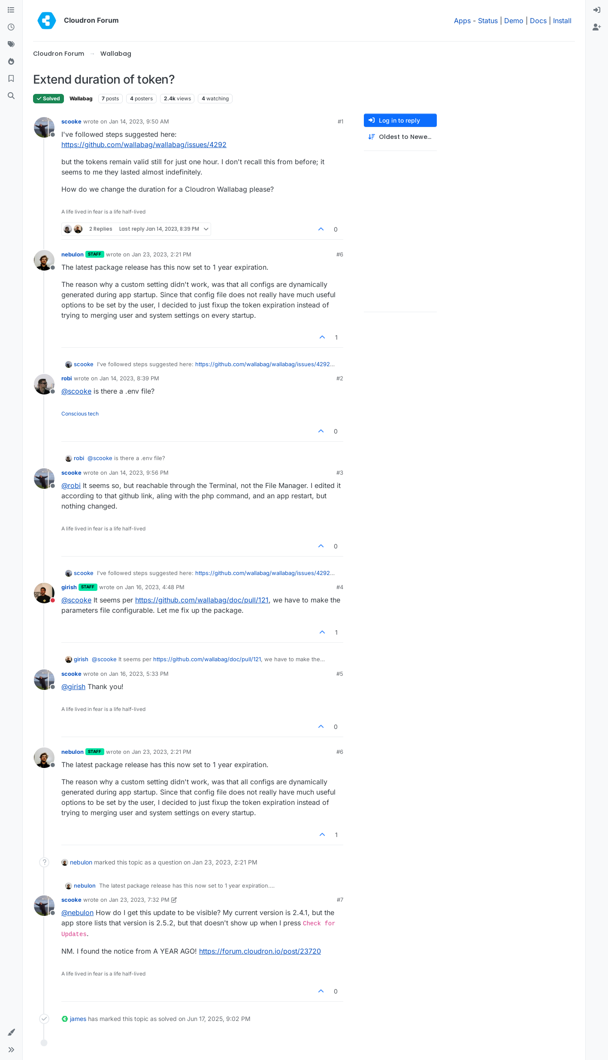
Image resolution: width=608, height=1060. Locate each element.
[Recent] (11, 27)
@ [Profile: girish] (73, 686)
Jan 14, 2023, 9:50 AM (139, 121)
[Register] (597, 27)
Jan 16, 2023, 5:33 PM (139, 673)
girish (69, 587)
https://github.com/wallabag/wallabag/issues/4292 (144, 144)
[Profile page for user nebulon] (44, 260)
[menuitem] (597, 10)
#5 (339, 673)
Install (562, 20)
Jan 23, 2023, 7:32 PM (139, 899)
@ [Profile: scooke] (76, 391)
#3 (339, 472)
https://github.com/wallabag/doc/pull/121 (202, 600)
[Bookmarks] (11, 79)
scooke (71, 121)
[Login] (597, 10)
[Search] (11, 96)
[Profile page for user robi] (44, 384)
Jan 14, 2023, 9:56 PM (139, 472)
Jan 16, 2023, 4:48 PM (155, 587)
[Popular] (11, 62)
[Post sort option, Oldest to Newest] (400, 137)
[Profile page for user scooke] (44, 127)
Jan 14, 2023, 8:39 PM (129, 378)
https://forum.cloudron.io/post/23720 (260, 951)
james (78, 1018)
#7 (340, 899)
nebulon (72, 254)
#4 (339, 587)
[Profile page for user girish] (44, 593)
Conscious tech (80, 413)
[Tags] (11, 44)
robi (66, 378)
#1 (340, 121)
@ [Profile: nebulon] (77, 912)
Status (488, 20)
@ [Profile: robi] (71, 485)
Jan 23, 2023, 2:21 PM (161, 254)
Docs (538, 20)
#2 (339, 378)
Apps (462, 20)
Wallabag (81, 98)
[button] (11, 1032)
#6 (339, 254)
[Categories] (11, 10)
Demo (513, 20)
